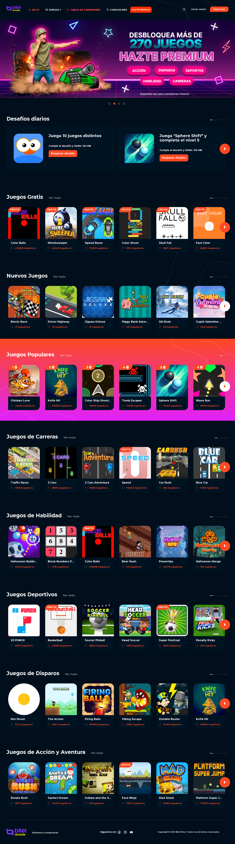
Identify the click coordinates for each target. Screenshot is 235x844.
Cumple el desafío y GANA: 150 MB (70, 145)
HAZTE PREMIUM (141, 9)
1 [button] (109, 104)
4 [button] (124, 104)
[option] (117, 59)
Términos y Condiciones (45, 832)
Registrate (219, 9)
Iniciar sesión (198, 9)
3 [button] (119, 104)
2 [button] (114, 104)
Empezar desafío (63, 153)
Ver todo (55, 197)
